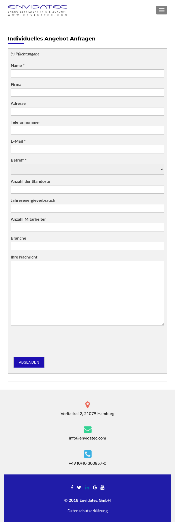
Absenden (29, 362)
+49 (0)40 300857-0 (87, 463)
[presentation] (51, 339)
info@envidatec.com (87, 437)
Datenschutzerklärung (87, 510)
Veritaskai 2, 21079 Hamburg (87, 413)
